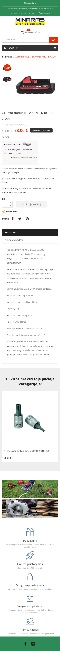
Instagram (33, 644)
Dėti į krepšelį (32, 204)
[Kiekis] (5, 204)
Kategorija (11, 47)
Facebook (25, 644)
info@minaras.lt (44, 13)
